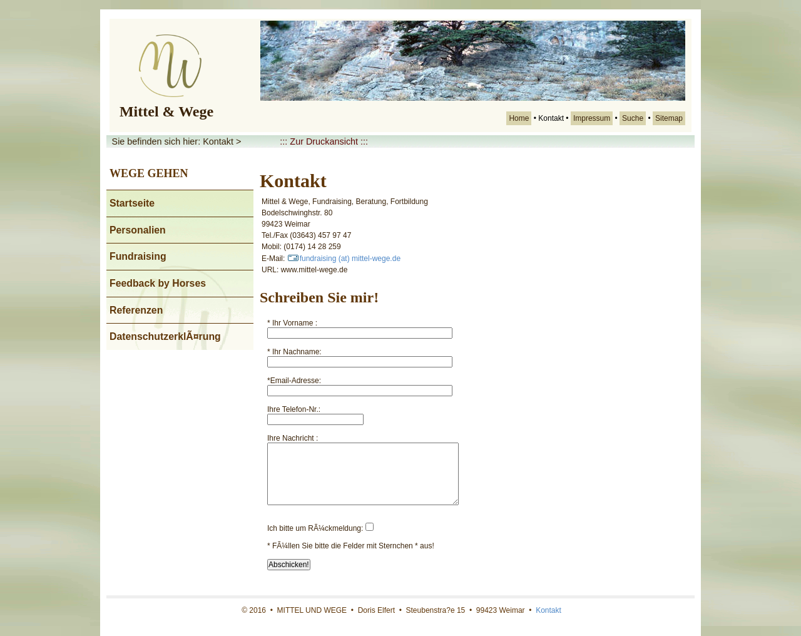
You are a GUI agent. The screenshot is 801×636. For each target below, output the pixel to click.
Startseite (132, 203)
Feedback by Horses (158, 283)
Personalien (138, 230)
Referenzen (136, 310)
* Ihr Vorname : (292, 323)
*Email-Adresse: (294, 380)
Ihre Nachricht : (292, 438)
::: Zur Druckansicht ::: (324, 141)
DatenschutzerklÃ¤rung (165, 336)
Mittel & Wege (166, 111)
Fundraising (138, 256)
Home (519, 118)
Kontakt (548, 610)
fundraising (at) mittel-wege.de (343, 258)
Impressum (591, 118)
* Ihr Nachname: (294, 351)
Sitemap (669, 118)
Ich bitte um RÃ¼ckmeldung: (315, 528)
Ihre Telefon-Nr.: (293, 409)
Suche (632, 118)
